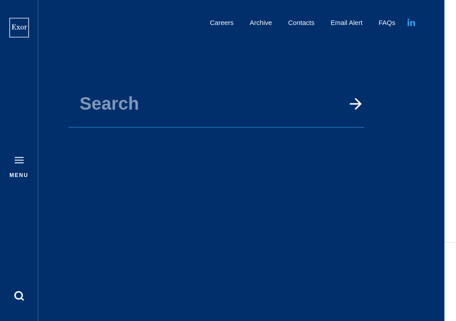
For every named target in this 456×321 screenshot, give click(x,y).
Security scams (413, 285)
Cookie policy (416, 265)
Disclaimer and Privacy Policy (390, 275)
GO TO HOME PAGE (243, 171)
